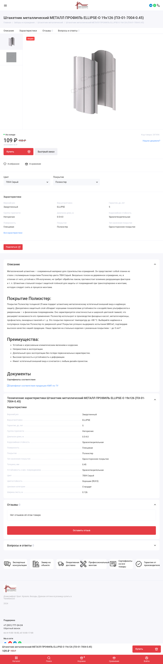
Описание (9, 30)
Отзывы (47, 30)
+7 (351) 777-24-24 (13, 625)
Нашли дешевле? (151, 140)
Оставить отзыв (81, 530)
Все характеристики (13, 233)
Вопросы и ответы (68, 30)
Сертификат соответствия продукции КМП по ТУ (32, 385)
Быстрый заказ (46, 151)
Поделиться (13, 247)
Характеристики (28, 30)
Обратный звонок (12, 628)
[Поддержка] (158, 5)
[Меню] (5, 5)
